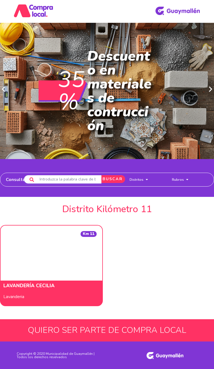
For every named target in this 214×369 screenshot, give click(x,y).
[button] (3, 88)
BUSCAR (110, 179)
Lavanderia (13, 296)
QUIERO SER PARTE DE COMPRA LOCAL (107, 330)
